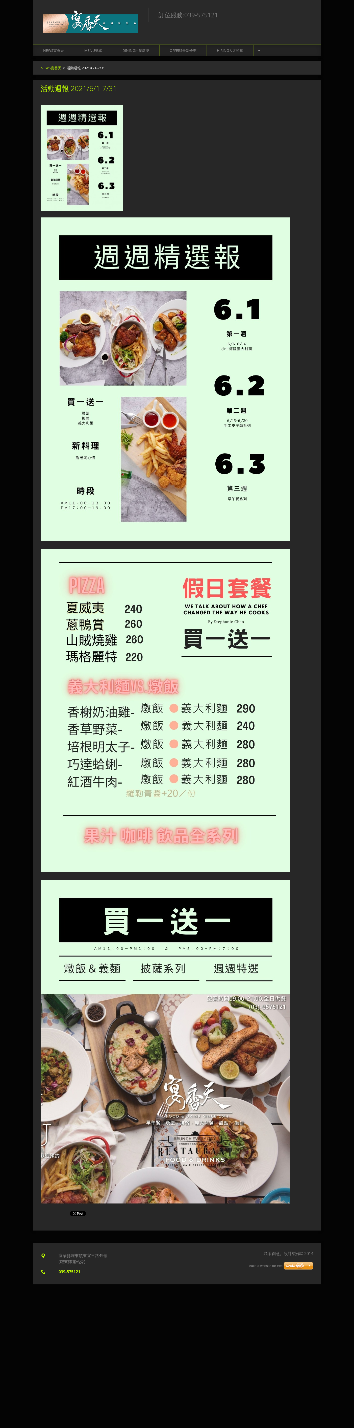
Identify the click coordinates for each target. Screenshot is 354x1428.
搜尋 (308, 14)
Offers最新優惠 (183, 50)
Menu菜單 (93, 50)
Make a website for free (265, 1266)
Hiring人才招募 (230, 50)
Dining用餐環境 (135, 50)
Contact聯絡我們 (279, 50)
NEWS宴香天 (53, 50)
